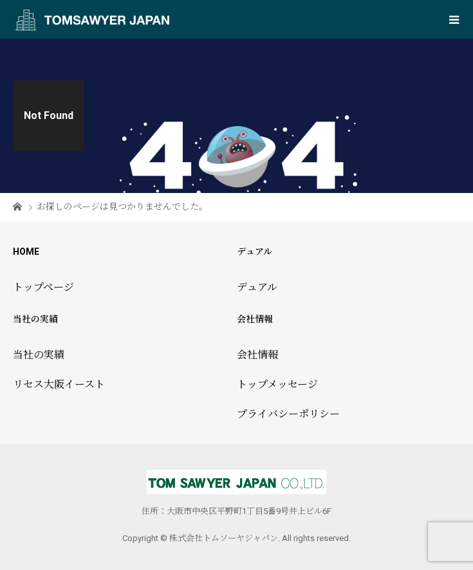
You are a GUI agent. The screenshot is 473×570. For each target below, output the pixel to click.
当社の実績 (38, 355)
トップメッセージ (277, 384)
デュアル (257, 287)
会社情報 (257, 355)
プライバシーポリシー (288, 414)
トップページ (43, 287)
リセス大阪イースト (59, 384)
